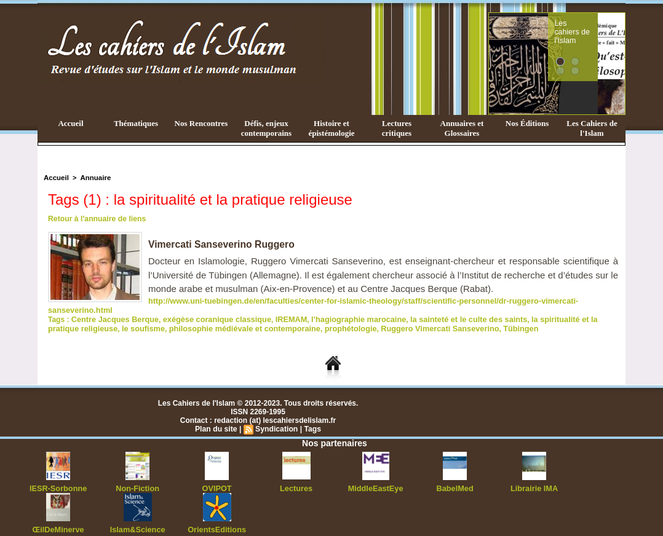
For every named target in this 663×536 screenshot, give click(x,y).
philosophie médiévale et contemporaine (202, 317)
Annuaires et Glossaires (462, 128)
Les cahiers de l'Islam (595, 26)
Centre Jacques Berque (112, 309)
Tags (311, 418)
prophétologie (302, 317)
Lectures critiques (396, 128)
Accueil (70, 123)
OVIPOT (217, 477)
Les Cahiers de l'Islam (591, 128)
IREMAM (279, 309)
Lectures (296, 477)
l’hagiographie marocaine (342, 309)
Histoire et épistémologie (331, 128)
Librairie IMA (534, 477)
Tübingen (463, 317)
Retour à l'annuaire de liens (96, 219)
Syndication (276, 418)
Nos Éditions (527, 123)
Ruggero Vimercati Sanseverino (387, 317)
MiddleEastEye (375, 477)
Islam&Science (137, 517)
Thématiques (136, 123)
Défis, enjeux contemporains (266, 128)
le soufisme (107, 317)
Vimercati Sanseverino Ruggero (222, 244)
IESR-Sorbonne (58, 477)
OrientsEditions (216, 517)
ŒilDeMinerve (58, 517)
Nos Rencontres (201, 123)
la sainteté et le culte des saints (447, 309)
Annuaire (93, 177)
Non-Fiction (137, 477)
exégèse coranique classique (209, 309)
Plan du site (216, 418)
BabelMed (454, 477)
